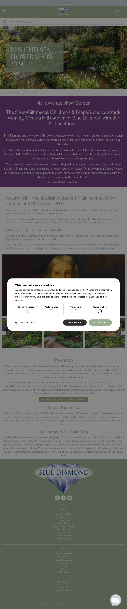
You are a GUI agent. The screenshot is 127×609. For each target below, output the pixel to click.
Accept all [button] (100, 322)
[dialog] (63, 304)
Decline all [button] (74, 322)
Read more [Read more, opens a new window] (29, 300)
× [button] (115, 282)
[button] (24, 322)
